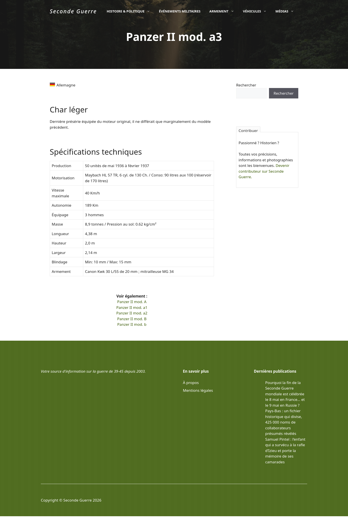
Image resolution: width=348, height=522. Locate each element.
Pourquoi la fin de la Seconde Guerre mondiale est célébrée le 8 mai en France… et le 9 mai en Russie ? (285, 394)
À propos (191, 382)
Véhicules (257, 11)
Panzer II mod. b (131, 324)
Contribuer (248, 130)
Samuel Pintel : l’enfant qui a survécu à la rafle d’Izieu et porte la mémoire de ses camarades (285, 450)
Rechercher (246, 85)
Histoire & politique (130, 11)
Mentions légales (198, 390)
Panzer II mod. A (131, 301)
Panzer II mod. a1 (131, 307)
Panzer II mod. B (131, 318)
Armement (223, 11)
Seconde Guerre (73, 11)
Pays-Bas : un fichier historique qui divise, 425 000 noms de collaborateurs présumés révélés (283, 422)
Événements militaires (179, 11)
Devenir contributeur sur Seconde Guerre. (264, 171)
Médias (286, 11)
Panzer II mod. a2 (131, 313)
